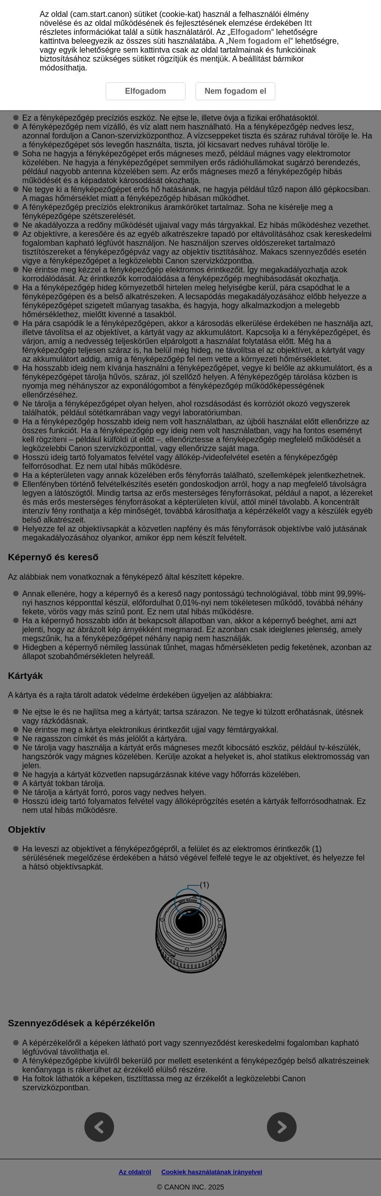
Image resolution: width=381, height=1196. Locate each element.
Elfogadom (250, 32)
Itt (308, 23)
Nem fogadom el (259, 41)
